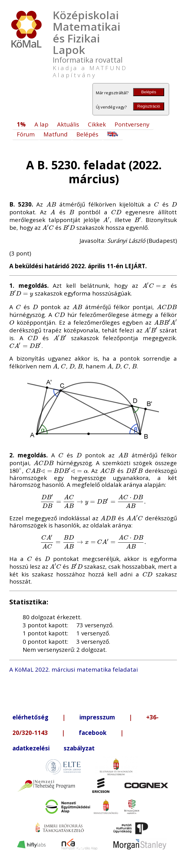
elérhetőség (30, 717)
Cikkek (97, 124)
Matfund (55, 134)
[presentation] (51, 204)
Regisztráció (148, 106)
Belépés (148, 92)
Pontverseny (132, 124)
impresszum (97, 717)
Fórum (26, 134)
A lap (41, 124)
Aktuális (68, 124)
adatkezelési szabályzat (53, 748)
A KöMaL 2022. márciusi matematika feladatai (73, 669)
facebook (92, 732)
